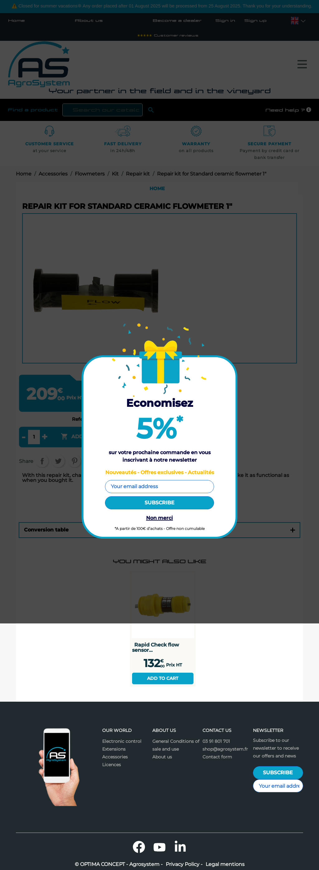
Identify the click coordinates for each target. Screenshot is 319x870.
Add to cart (162, 678)
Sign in (225, 20)
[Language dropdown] (294, 20)
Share (42, 461)
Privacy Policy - (184, 864)
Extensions (114, 749)
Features (159, 505)
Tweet (58, 461)
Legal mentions (225, 864)
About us (89, 20)
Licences (111, 764)
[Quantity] (34, 437)
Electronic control (121, 741)
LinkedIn (180, 847)
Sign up (255, 20)
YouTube (159, 847)
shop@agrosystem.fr (225, 749)
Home (16, 20)
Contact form (217, 757)
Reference (84, 419)
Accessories (115, 757)
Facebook (139, 847)
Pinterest (74, 461)
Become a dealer (177, 20)
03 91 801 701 (216, 741)
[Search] (102, 109)
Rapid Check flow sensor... (155, 647)
